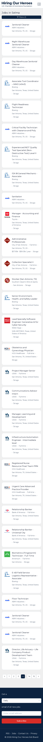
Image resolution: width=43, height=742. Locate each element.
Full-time (33, 245)
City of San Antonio (19, 245)
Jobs (14, 733)
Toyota (14, 219)
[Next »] (38, 676)
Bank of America (18, 512)
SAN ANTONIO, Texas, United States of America (23, 332)
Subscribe (21, 721)
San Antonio (18, 285)
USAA (14, 374)
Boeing (15, 87)
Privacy (34, 733)
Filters (21, 17)
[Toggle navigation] (39, 4)
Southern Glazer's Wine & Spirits (25, 282)
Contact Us (23, 733)
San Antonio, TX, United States (24, 357)
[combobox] (21, 700)
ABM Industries (18, 28)
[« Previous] (5, 676)
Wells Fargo (16, 328)
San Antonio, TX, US (20, 31)
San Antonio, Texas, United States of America (25, 224)
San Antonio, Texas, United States (25, 90)
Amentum (16, 559)
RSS (8, 733)
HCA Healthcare (18, 353)
